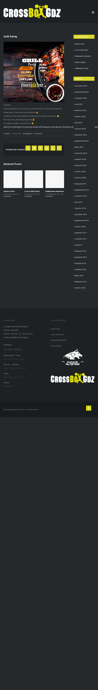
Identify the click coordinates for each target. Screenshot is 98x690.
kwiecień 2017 (81, 251)
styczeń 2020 (80, 177)
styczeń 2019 (80, 208)
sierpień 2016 (80, 269)
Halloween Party (81, 68)
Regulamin (8, 344)
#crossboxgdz (15, 127)
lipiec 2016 (79, 275)
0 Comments (38, 134)
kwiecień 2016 (81, 281)
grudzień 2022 (81, 135)
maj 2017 (79, 245)
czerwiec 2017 (81, 239)
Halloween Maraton (54, 191)
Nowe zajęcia (80, 62)
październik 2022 (82, 141)
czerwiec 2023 (81, 98)
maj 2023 (79, 104)
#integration (57, 127)
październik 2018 (82, 220)
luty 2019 (79, 202)
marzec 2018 (80, 226)
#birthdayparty (45, 127)
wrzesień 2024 (81, 86)
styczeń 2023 (80, 128)
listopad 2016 (80, 263)
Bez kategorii (27, 134)
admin (8, 134)
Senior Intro (9, 191)
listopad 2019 (80, 184)
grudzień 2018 (81, 214)
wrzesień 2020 (81, 153)
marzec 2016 (80, 288)
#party (6, 127)
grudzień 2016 (81, 257)
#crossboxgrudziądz (30, 127)
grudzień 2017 (81, 232)
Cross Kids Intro (32, 191)
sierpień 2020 (80, 159)
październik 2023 (82, 92)
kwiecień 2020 (81, 165)
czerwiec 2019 (81, 196)
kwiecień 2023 (81, 110)
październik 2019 (82, 190)
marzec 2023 (80, 116)
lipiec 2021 (79, 147)
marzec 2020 (80, 171)
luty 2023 (79, 122)
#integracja (66, 127)
